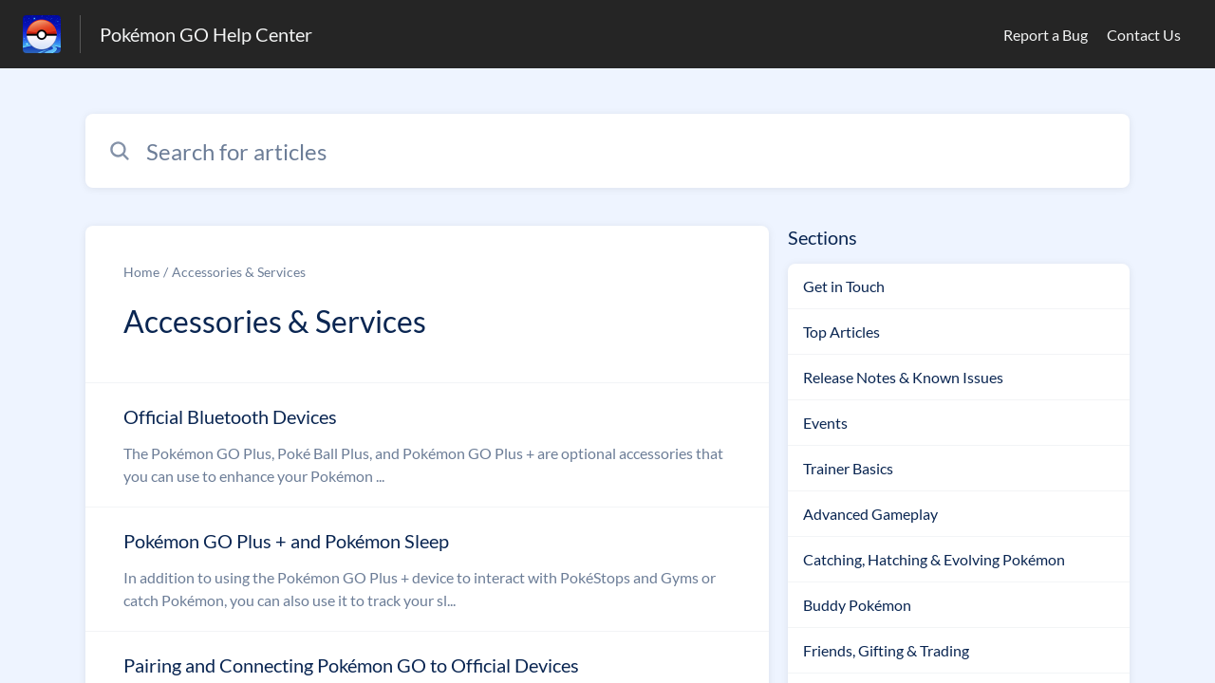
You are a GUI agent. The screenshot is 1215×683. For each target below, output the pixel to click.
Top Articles (841, 332)
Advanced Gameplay (870, 514)
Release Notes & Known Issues (903, 377)
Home (141, 272)
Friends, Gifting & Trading (886, 650)
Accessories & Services (239, 272)
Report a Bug (1045, 35)
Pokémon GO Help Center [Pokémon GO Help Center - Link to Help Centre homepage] (206, 34)
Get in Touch (844, 286)
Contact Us (1144, 35)
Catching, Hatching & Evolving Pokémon (934, 559)
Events (825, 423)
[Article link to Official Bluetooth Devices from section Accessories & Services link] (427, 445)
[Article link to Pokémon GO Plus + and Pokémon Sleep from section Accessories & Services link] (427, 569)
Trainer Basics (848, 468)
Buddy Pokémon (857, 605)
